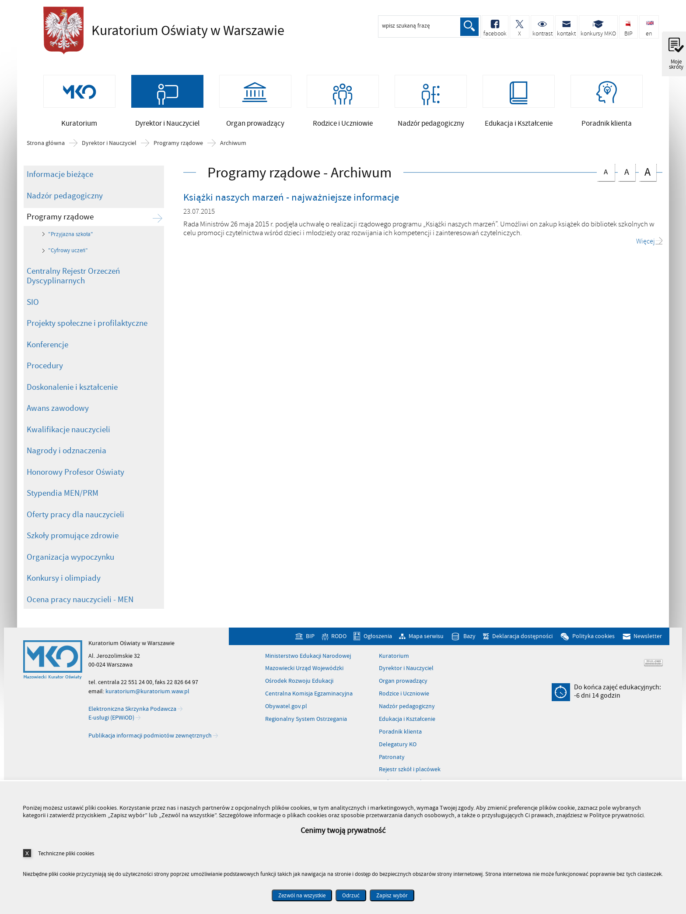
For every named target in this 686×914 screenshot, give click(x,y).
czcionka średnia (626, 172)
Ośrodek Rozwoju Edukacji (299, 683)
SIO (33, 304)
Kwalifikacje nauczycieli (68, 431)
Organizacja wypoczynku (70, 559)
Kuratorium (394, 658)
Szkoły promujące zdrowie (73, 537)
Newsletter (648, 638)
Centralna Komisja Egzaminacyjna (309, 695)
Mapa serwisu (426, 638)
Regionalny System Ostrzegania (306, 721)
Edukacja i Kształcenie (407, 721)
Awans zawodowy (58, 410)
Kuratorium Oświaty (161, 30)
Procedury (45, 367)
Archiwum (233, 145)
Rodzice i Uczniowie (404, 695)
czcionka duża (647, 173)
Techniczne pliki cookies (66, 853)
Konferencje (47, 346)
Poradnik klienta (400, 733)
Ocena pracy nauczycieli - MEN (80, 601)
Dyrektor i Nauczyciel (109, 145)
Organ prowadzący (403, 683)
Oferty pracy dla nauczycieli (75, 516)
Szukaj (469, 27)
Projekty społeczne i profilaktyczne (87, 325)
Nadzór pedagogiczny (65, 197)
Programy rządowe (178, 145)
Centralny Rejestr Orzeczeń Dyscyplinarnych (73, 278)
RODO (338, 638)
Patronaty (392, 759)
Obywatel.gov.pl (286, 708)
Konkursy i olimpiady (64, 580)
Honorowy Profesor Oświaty (75, 474)
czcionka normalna (605, 172)
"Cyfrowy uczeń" (68, 252)
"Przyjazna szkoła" (70, 236)
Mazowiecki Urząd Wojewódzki (304, 670)
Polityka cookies (593, 638)
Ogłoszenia (378, 638)
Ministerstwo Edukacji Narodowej (308, 658)
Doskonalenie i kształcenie (72, 389)
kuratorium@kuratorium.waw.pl (147, 692)
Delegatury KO (397, 746)
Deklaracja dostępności (522, 638)
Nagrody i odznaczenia (66, 452)
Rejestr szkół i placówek (410, 771)
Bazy (469, 638)
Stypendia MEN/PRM (62, 495)
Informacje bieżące (60, 176)
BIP (310, 638)
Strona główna (46, 145)
